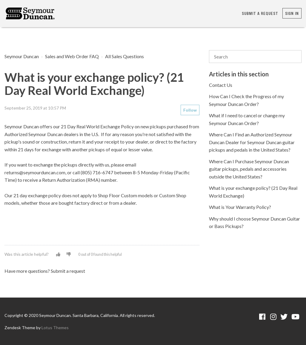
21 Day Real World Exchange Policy (97, 126)
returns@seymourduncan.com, (35, 172)
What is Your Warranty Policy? (240, 207)
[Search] (255, 56)
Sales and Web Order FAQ (72, 56)
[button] (58, 254)
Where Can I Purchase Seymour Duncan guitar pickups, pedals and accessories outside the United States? (249, 168)
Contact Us (220, 85)
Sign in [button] (292, 13)
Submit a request (260, 13)
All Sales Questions (124, 56)
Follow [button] (190, 110)
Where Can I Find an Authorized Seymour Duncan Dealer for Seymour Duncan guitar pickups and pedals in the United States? (252, 142)
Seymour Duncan (21, 56)
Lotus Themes (55, 327)
